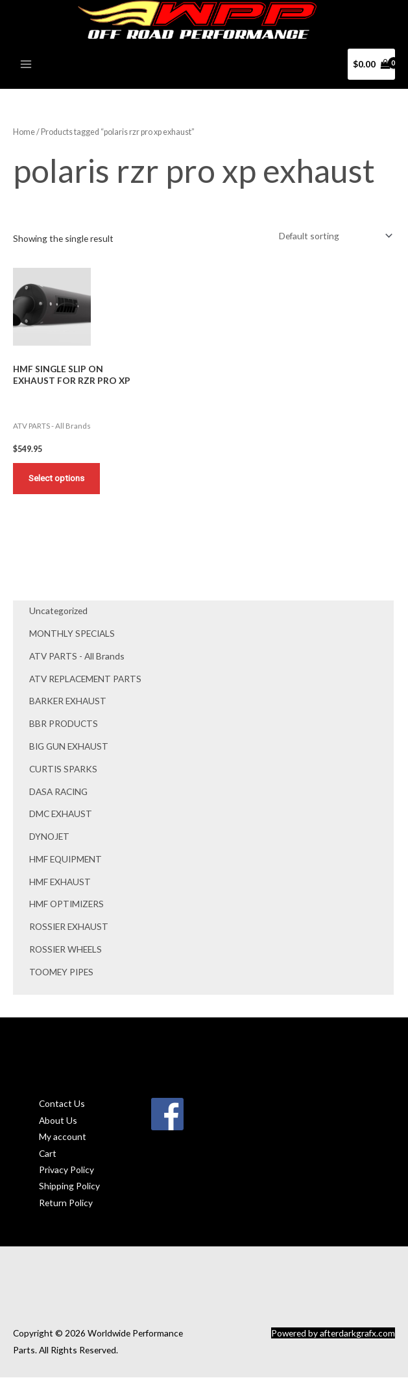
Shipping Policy (69, 1187)
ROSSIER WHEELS (65, 950)
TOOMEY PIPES (61, 973)
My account (62, 1138)
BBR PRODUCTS (63, 725)
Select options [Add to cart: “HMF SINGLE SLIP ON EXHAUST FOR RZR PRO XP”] (57, 479)
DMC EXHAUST (60, 815)
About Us (58, 1122)
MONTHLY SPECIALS (72, 635)
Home (24, 132)
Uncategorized (58, 612)
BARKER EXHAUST (67, 702)
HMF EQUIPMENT (65, 860)
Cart (47, 1154)
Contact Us (62, 1105)
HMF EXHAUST (60, 883)
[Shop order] (333, 236)
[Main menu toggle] (25, 65)
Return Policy (66, 1204)
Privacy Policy (66, 1171)
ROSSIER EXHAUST (68, 928)
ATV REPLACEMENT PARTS (85, 679)
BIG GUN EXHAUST (68, 748)
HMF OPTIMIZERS (66, 905)
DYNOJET (49, 838)
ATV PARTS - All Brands (77, 657)
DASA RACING (58, 792)
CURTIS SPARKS (63, 770)
